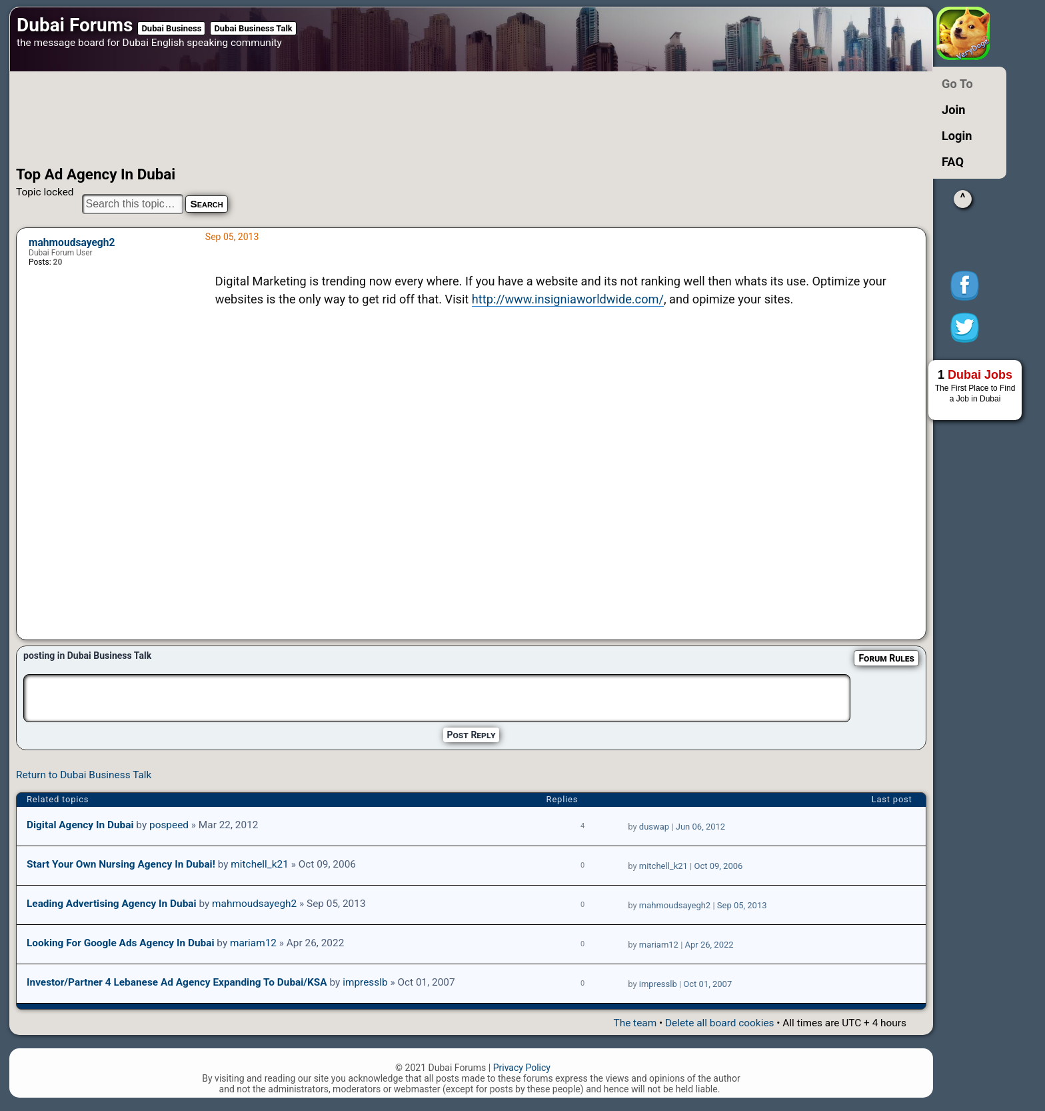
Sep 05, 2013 (742, 905)
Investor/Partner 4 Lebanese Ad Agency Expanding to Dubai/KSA (177, 982)
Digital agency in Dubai (80, 825)
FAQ (953, 162)
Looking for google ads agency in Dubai (121, 943)
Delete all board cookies (719, 1023)
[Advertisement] (426, 119)
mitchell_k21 (260, 864)
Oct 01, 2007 (707, 984)
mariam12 (253, 943)
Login (957, 136)
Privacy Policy (521, 1067)
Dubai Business (171, 28)
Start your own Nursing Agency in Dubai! (121, 864)
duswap (654, 827)
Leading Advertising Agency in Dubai (112, 904)
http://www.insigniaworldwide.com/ (568, 299)
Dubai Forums (75, 25)
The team (634, 1023)
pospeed (169, 825)
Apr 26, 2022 (709, 945)
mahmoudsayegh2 (72, 243)
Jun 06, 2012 (700, 827)
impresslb (365, 982)
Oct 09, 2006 (718, 866)
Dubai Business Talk (253, 28)
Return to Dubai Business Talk (83, 775)
